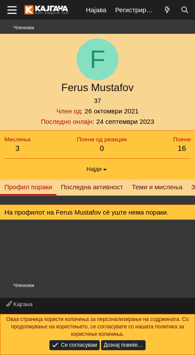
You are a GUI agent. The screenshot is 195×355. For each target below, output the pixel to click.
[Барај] (184, 10)
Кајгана (19, 304)
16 (182, 148)
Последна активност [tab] (92, 187)
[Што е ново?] (167, 10)
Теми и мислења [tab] (157, 187)
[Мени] (12, 10)
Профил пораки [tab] (28, 187)
